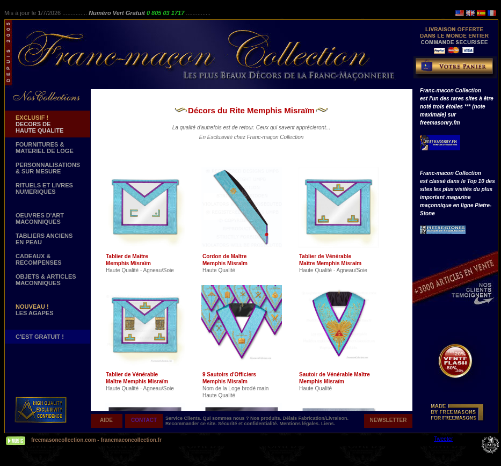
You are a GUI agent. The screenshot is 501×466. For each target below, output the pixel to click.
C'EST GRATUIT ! (40, 336)
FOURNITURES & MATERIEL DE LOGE (45, 147)
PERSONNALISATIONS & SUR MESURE (48, 168)
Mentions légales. (301, 423)
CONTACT (144, 420)
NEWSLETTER (388, 420)
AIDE (106, 420)
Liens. (328, 423)
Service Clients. (184, 418)
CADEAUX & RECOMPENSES (39, 259)
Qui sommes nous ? (227, 418)
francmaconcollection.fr (130, 440)
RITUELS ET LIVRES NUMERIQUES (44, 188)
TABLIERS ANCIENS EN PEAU (44, 238)
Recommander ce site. (191, 423)
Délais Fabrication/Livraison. (316, 418)
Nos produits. (266, 418)
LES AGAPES (35, 309)
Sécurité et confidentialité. (249, 423)
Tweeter (443, 439)
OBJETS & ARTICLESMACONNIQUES (46, 279)
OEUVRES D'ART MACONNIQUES (40, 218)
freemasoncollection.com (63, 440)
